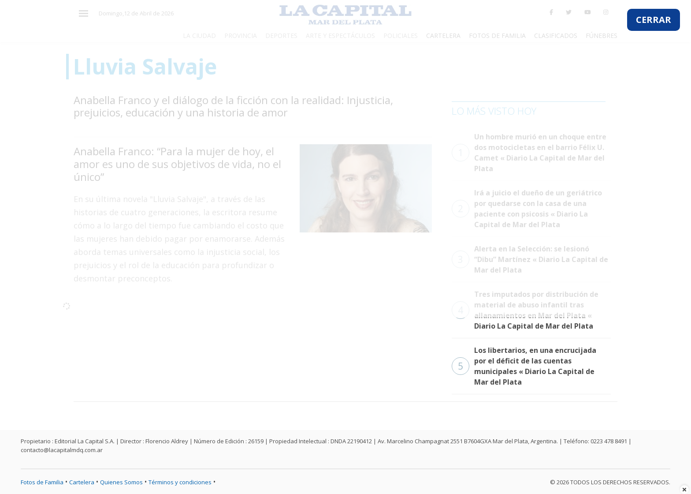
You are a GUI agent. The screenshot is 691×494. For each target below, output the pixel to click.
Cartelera (81, 482)
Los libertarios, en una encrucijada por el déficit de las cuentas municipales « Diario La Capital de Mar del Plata (524, 366)
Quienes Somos (121, 482)
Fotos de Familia (42, 482)
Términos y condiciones (180, 482)
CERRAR (653, 20)
